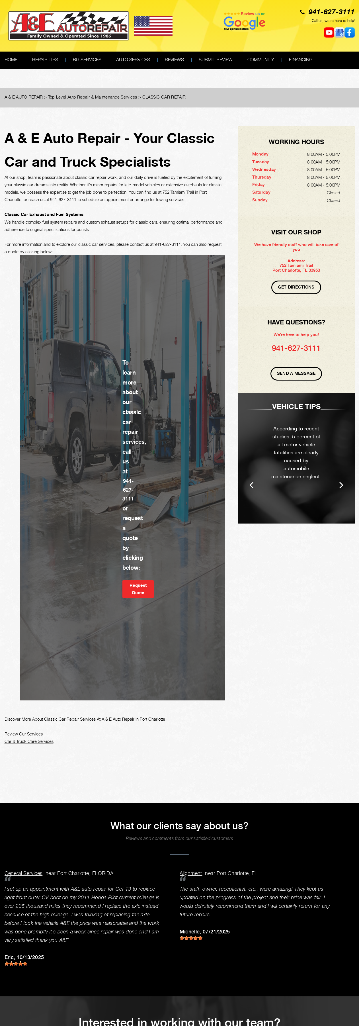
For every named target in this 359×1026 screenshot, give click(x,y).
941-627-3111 (332, 12)
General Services (24, 873)
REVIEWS (174, 59)
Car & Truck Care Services (29, 741)
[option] (296, 458)
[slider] (16, 963)
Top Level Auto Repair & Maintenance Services (92, 96)
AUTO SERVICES (133, 59)
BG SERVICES (87, 59)
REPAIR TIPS (45, 59)
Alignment (191, 873)
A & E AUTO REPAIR (24, 96)
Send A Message (296, 373)
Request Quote (138, 589)
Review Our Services (24, 733)
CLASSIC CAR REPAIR (164, 96)
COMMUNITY (260, 59)
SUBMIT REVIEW (216, 59)
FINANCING (301, 59)
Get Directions (296, 287)
